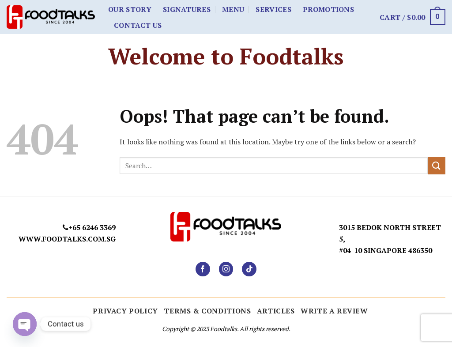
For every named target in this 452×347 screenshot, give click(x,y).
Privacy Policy (125, 311)
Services (273, 9)
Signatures (187, 9)
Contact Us (138, 25)
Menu (233, 9)
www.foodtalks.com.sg (67, 239)
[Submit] (436, 165)
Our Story (129, 9)
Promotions (328, 9)
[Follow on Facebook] (203, 269)
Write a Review (334, 311)
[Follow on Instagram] (226, 269)
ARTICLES (276, 311)
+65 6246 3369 (92, 227)
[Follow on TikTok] (249, 269)
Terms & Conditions (207, 311)
